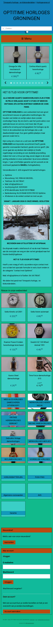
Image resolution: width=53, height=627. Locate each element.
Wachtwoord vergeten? (12, 588)
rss (36, 619)
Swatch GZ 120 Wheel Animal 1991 (40, 343)
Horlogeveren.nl (43, 2)
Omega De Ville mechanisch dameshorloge (15, 69)
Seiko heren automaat (40, 312)
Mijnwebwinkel (30, 623)
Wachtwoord (8, 572)
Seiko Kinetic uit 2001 (13, 312)
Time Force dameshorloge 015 (39, 377)
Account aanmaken (12, 611)
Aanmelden (9, 542)
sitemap (32, 619)
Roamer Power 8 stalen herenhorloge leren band (13, 343)
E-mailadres (8, 562)
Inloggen (8, 582)
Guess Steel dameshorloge (13, 377)
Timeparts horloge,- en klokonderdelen (19, 2)
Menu (26, 38)
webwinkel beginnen (43, 619)
